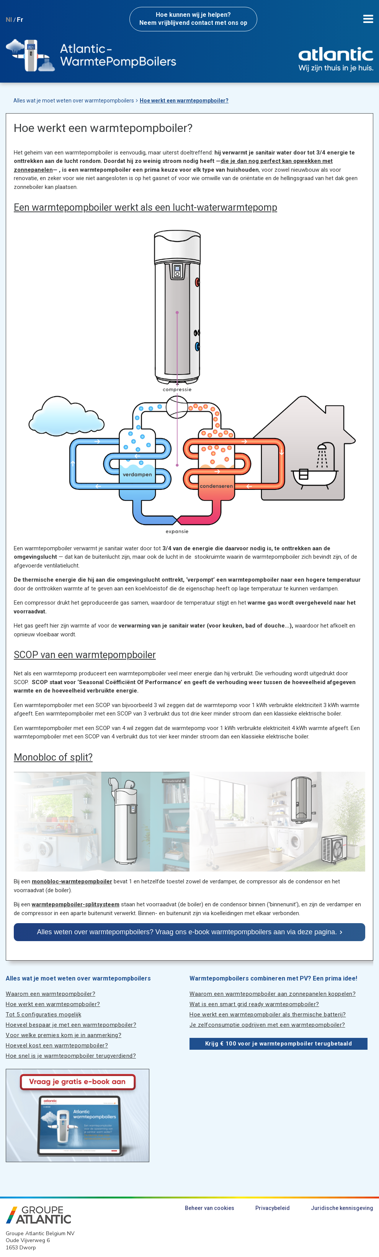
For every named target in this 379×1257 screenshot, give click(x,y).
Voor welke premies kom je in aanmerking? (63, 1035)
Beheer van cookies (209, 1208)
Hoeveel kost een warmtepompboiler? (57, 1045)
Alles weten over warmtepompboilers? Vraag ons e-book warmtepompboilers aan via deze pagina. (187, 932)
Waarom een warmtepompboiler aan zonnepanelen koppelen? (273, 993)
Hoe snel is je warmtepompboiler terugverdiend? (71, 1055)
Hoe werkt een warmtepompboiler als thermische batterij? (268, 1014)
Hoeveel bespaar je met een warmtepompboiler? (71, 1024)
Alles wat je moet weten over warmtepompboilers (73, 101)
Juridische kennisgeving (342, 1208)
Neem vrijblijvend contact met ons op (193, 18)
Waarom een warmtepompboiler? (50, 993)
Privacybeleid (272, 1208)
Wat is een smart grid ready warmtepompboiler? (254, 1004)
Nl (9, 19)
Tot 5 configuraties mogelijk (43, 1014)
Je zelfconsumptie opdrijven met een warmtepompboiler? (267, 1024)
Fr (20, 19)
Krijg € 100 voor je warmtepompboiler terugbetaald (278, 1043)
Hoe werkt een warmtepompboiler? (184, 101)
